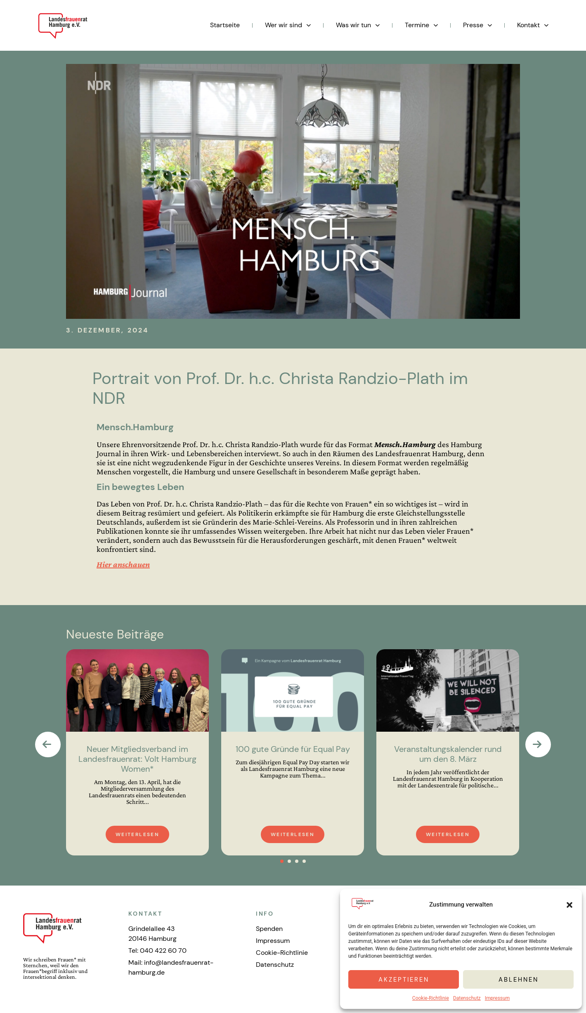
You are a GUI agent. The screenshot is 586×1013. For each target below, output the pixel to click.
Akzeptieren (403, 979)
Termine (421, 25)
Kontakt (532, 25)
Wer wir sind (288, 25)
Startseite (225, 25)
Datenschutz (467, 998)
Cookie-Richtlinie (430, 998)
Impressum (497, 998)
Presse (477, 25)
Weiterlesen (137, 834)
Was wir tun (358, 25)
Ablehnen (519, 979)
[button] (569, 905)
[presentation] (48, 744)
